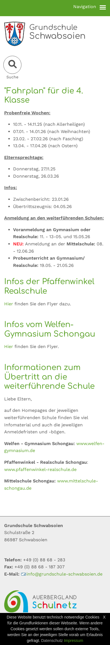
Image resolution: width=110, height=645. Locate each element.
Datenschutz (52, 640)
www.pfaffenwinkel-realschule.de (40, 469)
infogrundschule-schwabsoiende (61, 574)
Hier (9, 303)
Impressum (73, 640)
